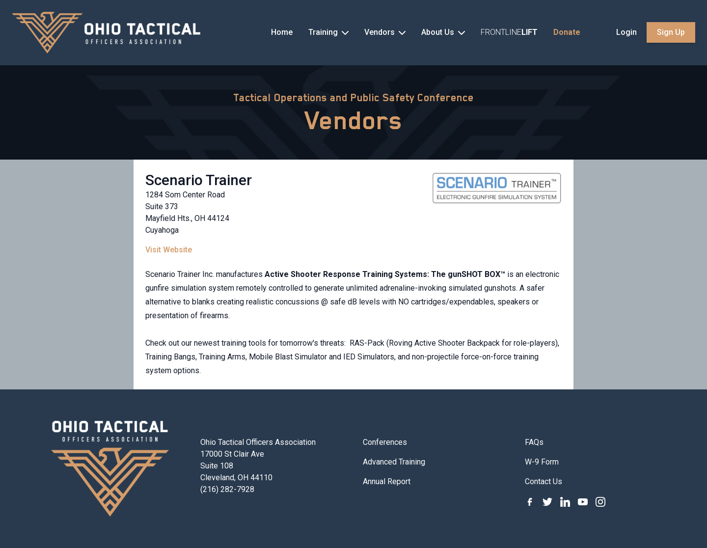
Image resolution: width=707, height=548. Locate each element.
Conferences (385, 442)
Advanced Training (394, 461)
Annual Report (386, 481)
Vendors (354, 120)
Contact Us (543, 481)
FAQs (534, 442)
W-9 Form (542, 461)
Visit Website (168, 249)
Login (626, 32)
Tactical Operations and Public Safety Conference (353, 98)
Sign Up (671, 32)
